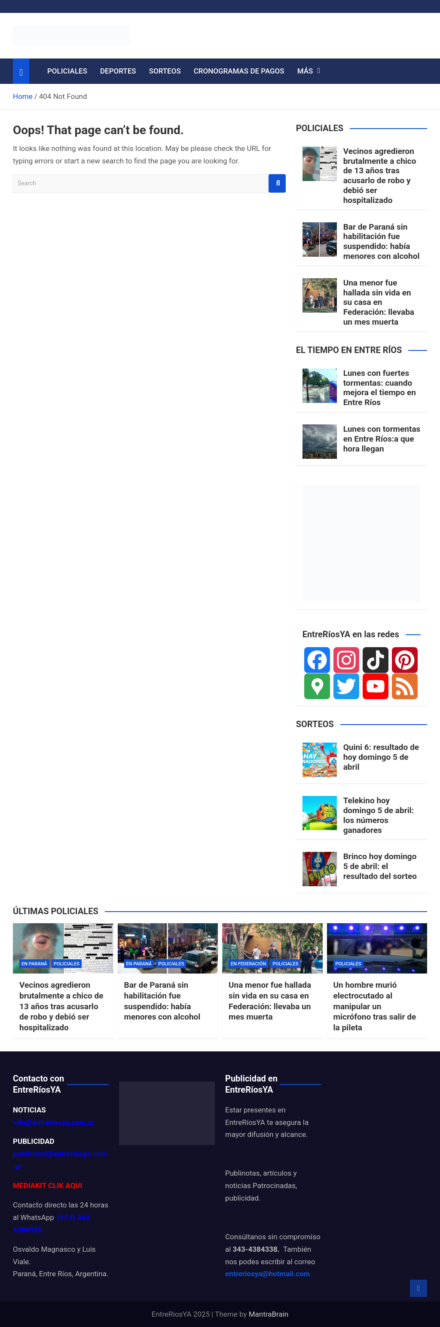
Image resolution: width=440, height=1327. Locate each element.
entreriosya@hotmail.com (267, 1273)
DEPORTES (118, 71)
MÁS (305, 71)
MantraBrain (269, 1314)
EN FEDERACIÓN (248, 964)
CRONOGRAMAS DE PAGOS (239, 71)
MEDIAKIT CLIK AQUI (47, 1185)
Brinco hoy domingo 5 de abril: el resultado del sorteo (380, 866)
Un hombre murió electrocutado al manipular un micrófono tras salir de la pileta (374, 1006)
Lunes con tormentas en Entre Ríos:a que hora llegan (382, 439)
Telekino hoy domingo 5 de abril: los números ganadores (378, 815)
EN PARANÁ (34, 964)
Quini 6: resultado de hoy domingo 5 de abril (381, 757)
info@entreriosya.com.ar (54, 1122)
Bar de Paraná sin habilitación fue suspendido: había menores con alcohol (381, 241)
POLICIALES (67, 71)
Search (277, 183)
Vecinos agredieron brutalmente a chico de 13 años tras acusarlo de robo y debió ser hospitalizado (379, 175)
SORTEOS (165, 71)
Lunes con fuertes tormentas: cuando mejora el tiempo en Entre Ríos (379, 387)
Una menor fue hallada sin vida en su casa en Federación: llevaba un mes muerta (378, 302)
